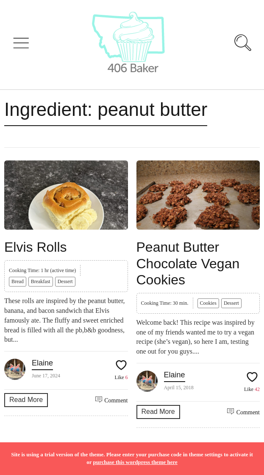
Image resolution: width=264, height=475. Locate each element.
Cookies (208, 303)
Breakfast (40, 281)
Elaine (42, 363)
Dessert (65, 281)
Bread (17, 281)
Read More (26, 399)
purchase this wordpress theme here (135, 462)
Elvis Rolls (35, 247)
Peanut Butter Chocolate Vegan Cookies (188, 263)
